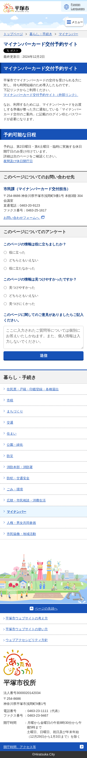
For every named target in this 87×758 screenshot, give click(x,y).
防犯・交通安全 (18, 478)
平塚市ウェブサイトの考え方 (27, 618)
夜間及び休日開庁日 (18, 161)
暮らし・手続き (40, 34)
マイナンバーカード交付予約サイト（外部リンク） (40, 95)
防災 (10, 456)
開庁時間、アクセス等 (19, 747)
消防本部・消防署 (20, 467)
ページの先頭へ (46, 608)
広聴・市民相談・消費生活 (26, 500)
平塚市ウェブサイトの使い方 (27, 629)
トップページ (13, 34)
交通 (10, 422)
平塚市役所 (19, 682)
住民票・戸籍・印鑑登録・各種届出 (33, 389)
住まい (11, 433)
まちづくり (15, 411)
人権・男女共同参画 (21, 523)
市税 (10, 400)
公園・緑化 (15, 444)
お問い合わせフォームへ (24, 218)
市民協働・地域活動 (21, 534)
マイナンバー (68, 34)
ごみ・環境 (15, 489)
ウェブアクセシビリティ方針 (27, 640)
